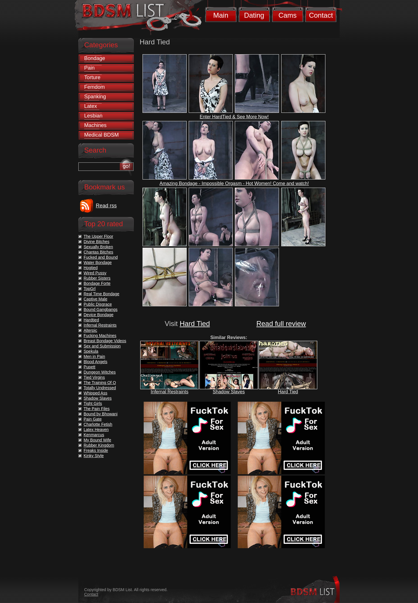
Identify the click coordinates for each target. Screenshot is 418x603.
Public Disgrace (98, 304)
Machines (95, 125)
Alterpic (90, 330)
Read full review (281, 323)
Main (220, 15)
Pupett (89, 367)
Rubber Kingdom (99, 445)
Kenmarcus (94, 434)
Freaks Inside (96, 450)
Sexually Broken (98, 247)
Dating (254, 15)
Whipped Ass (95, 393)
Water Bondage (98, 262)
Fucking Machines (100, 335)
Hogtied (91, 267)
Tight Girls (93, 403)
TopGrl (90, 288)
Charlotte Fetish (98, 424)
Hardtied (91, 320)
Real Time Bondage (101, 293)
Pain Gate (93, 419)
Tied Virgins (94, 377)
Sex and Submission (102, 346)
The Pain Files (96, 408)
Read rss (106, 206)
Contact (321, 15)
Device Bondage (98, 314)
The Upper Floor (98, 236)
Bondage (94, 58)
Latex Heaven (96, 429)
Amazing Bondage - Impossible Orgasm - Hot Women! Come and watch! (234, 183)
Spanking (95, 96)
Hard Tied (195, 323)
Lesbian (93, 116)
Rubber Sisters (97, 278)
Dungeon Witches (100, 372)
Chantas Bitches (98, 252)
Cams (287, 15)
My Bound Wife (97, 440)
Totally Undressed (100, 387)
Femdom (94, 87)
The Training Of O (100, 382)
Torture (92, 77)
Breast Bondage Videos (105, 340)
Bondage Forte (97, 283)
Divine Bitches (96, 241)
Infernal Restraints (169, 391)
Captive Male (95, 299)
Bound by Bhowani (101, 414)
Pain (89, 68)
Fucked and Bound (101, 257)
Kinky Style (94, 455)
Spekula (91, 351)
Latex (90, 106)
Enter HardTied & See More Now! (234, 116)
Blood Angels (95, 361)
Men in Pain (94, 356)
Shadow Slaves (229, 391)
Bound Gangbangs (101, 309)
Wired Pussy (95, 273)
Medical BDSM (101, 135)
